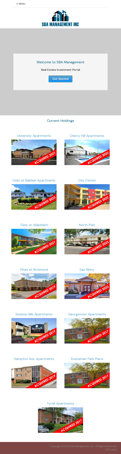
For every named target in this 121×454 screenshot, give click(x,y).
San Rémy (87, 269)
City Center (87, 180)
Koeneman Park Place (87, 359)
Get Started (60, 78)
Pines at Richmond (34, 269)
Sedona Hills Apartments (33, 314)
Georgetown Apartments (87, 314)
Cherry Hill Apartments (87, 136)
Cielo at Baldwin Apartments (34, 180)
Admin (111, 449)
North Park (87, 225)
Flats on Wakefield (34, 225)
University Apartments (34, 136)
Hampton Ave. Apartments (34, 359)
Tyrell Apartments (60, 403)
